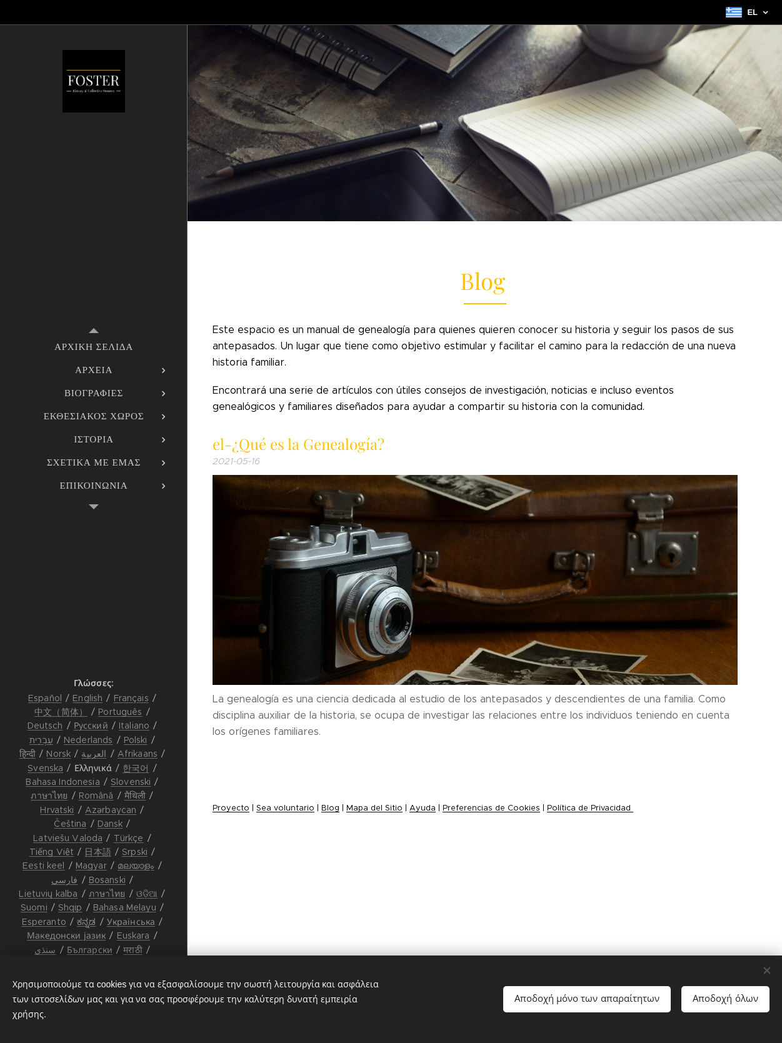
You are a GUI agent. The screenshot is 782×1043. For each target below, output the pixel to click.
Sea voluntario (285, 808)
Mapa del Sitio (374, 808)
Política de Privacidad (590, 808)
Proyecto (231, 808)
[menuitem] (94, 346)
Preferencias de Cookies (491, 808)
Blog (330, 808)
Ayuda (422, 808)
